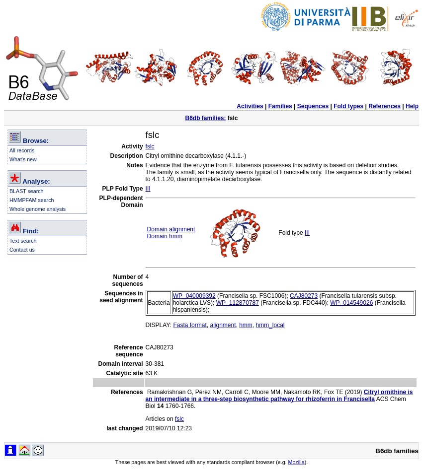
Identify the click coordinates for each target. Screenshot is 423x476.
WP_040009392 (194, 295)
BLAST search (26, 191)
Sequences (313, 106)
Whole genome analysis (37, 209)
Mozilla (296, 462)
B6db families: (205, 118)
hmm (246, 325)
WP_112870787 (237, 302)
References (384, 106)
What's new (23, 159)
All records (21, 150)
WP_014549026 (351, 302)
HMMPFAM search (31, 200)
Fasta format (189, 325)
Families (280, 106)
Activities (250, 106)
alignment (223, 325)
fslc (150, 146)
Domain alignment (171, 229)
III (148, 188)
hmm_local (270, 325)
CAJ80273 (304, 295)
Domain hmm (164, 236)
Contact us (22, 250)
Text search (23, 241)
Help (412, 106)
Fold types (348, 106)
